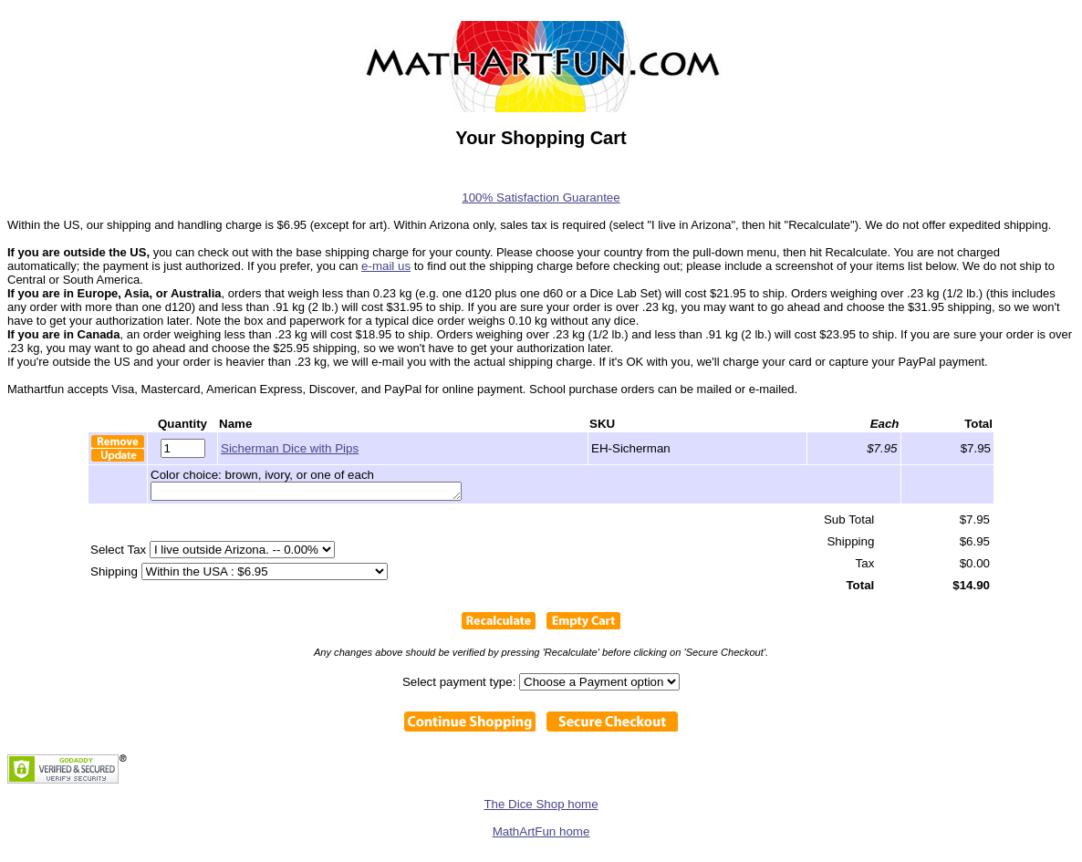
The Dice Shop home (541, 807)
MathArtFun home (541, 834)
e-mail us (386, 266)
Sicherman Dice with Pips (290, 448)
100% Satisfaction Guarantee (540, 197)
